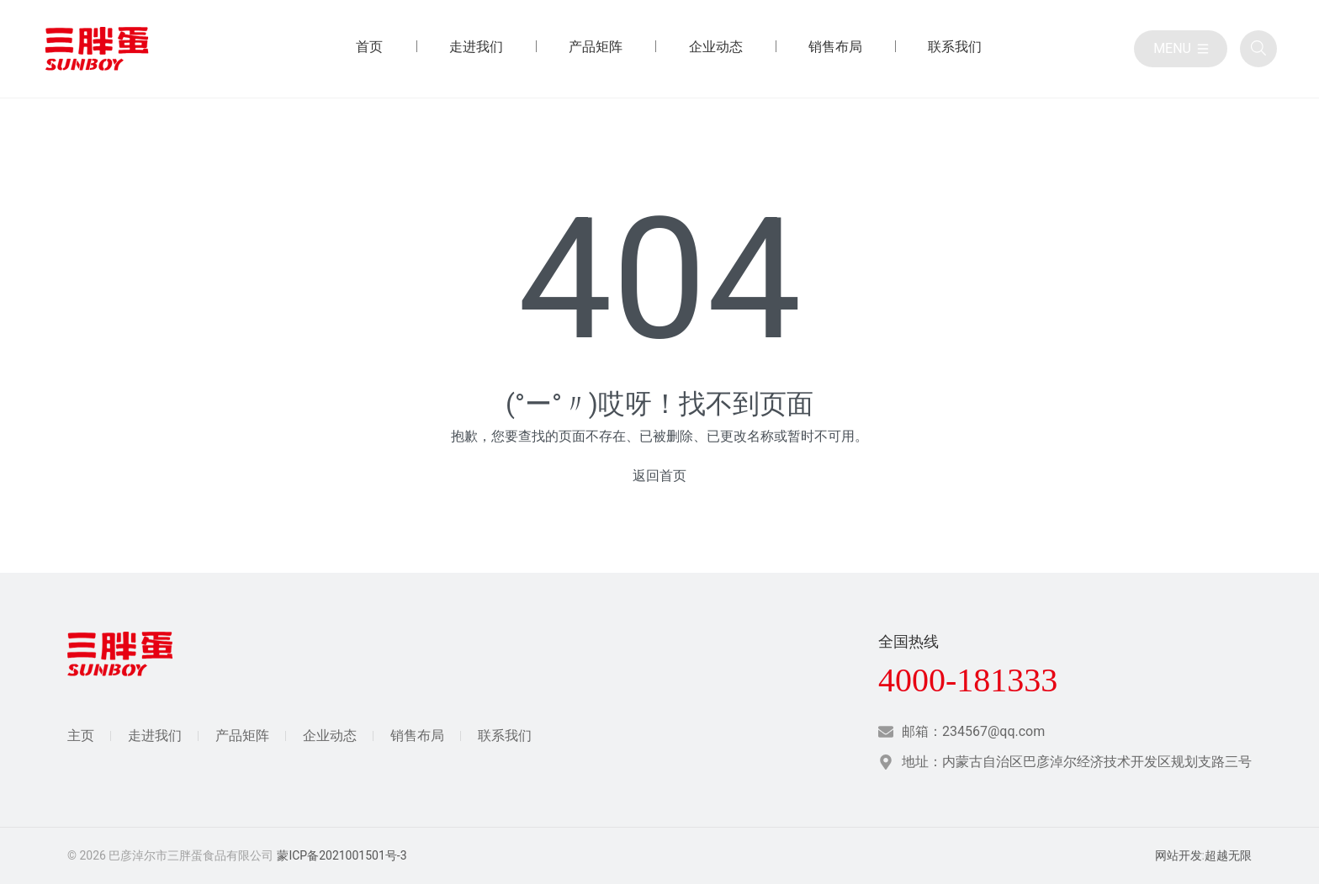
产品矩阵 (242, 736)
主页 (80, 736)
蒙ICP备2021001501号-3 (341, 855)
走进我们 (155, 736)
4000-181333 (967, 680)
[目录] (1180, 48)
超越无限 (1228, 855)
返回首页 (659, 476)
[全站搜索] (1258, 48)
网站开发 (1178, 855)
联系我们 (505, 736)
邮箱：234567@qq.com (973, 731)
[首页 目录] (369, 48)
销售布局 (417, 736)
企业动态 (330, 736)
